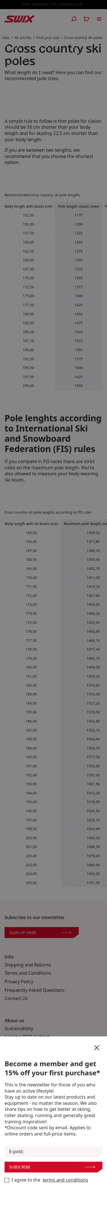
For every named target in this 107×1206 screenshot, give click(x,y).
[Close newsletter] (96, 1047)
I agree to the (46, 1180)
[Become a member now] (7, 1180)
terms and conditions (65, 1180)
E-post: (16, 1152)
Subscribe (52, 1167)
